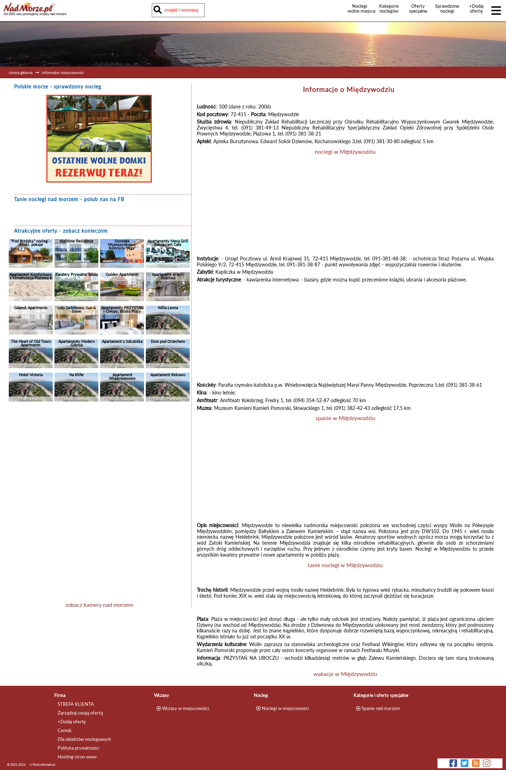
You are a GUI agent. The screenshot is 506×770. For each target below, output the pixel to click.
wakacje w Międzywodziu (345, 673)
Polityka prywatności (78, 748)
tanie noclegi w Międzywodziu (345, 565)
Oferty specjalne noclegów (418, 11)
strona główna (20, 72)
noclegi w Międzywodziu (345, 151)
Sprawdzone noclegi (447, 8)
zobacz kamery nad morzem (99, 604)
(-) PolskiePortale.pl (42, 764)
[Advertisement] (99, 450)
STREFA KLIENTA (76, 704)
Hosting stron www (77, 756)
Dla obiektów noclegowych (84, 739)
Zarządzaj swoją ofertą (80, 713)
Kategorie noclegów (389, 8)
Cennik (65, 730)
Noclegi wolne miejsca (360, 8)
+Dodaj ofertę (476, 8)
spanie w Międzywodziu (345, 417)
